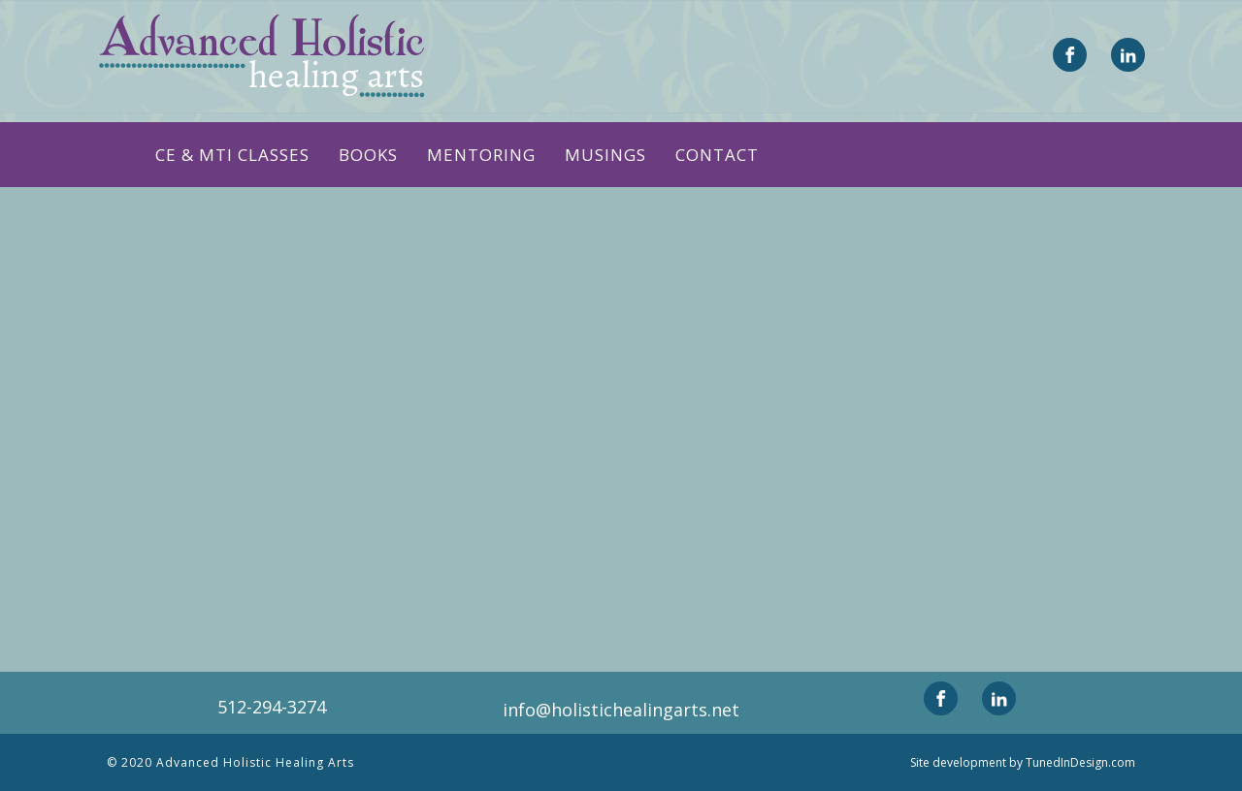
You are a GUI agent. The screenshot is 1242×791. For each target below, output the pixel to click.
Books (368, 154)
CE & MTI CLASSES (232, 154)
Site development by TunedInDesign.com (1022, 762)
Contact (717, 154)
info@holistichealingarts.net (621, 709)
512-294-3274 (271, 706)
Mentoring (481, 154)
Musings (605, 154)
